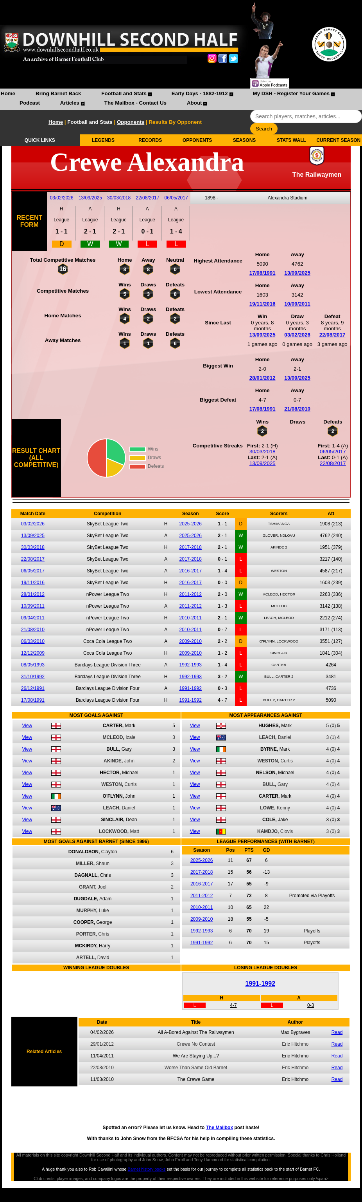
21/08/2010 (297, 409)
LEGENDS (103, 140)
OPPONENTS (197, 140)
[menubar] (181, 99)
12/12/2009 (33, 653)
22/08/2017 (147, 198)
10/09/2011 (297, 304)
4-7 (233, 1005)
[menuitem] (8, 94)
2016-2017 (190, 571)
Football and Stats (124, 93)
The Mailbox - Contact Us (135, 103)
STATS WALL (291, 140)
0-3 (310, 1005)
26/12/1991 (33, 688)
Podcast (30, 103)
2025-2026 (190, 524)
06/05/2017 (176, 198)
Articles (69, 103)
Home (8, 93)
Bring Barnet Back (58, 93)
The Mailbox (219, 1127)
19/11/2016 (262, 304)
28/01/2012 (262, 378)
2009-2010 (190, 641)
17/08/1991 (262, 273)
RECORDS (150, 140)
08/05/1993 (33, 665)
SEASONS (244, 140)
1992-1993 (190, 665)
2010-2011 (190, 618)
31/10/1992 (33, 676)
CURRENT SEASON (338, 140)
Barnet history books (146, 1169)
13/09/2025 (90, 198)
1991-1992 (190, 688)
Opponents (130, 122)
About (194, 103)
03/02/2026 (61, 198)
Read (337, 1032)
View (27, 725)
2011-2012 (190, 594)
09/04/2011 (33, 618)
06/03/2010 (33, 641)
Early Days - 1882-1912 (200, 93)
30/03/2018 (119, 198)
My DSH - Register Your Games (291, 93)
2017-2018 (190, 547)
